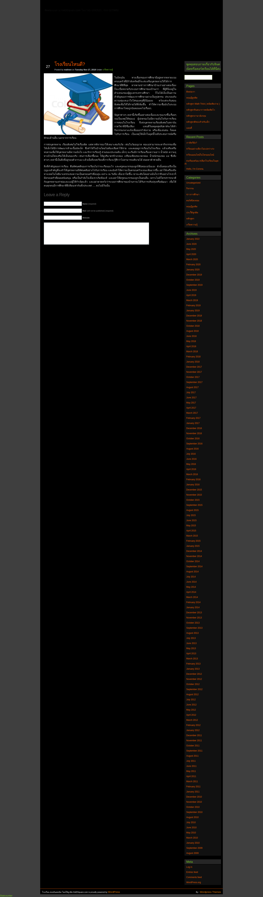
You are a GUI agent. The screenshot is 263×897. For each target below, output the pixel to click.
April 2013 (191, 653)
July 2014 (191, 576)
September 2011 (194, 750)
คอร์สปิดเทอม (192, 200)
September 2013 (194, 628)
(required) (89, 204)
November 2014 (194, 556)
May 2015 (191, 525)
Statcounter (6, 895)
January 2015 (193, 546)
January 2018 (193, 361)
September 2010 (194, 812)
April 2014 (191, 592)
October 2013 (193, 623)
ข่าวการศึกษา (192, 194)
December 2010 (194, 797)
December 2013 (194, 612)
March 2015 (192, 536)
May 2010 (191, 832)
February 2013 (193, 663)
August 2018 (192, 331)
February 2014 (193, 602)
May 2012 (191, 710)
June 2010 (191, 827)
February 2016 (193, 479)
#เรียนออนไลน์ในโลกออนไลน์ (200, 155)
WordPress (114, 892)
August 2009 (192, 853)
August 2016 (192, 448)
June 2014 (191, 582)
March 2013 (192, 658)
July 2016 (191, 454)
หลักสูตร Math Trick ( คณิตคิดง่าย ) (161, 4)
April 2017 (191, 408)
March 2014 (192, 597)
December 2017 (194, 367)
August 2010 (192, 817)
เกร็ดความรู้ (108, 70)
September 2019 (194, 285)
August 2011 (192, 756)
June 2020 (191, 244)
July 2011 (191, 761)
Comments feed (194, 877)
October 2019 (193, 280)
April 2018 (191, 346)
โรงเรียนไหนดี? (69, 64)
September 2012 (194, 689)
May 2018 (191, 341)
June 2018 (191, 336)
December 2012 (194, 674)
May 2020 (191, 249)
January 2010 (193, 843)
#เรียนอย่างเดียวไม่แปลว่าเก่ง (200, 149)
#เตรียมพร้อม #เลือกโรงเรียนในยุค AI (201, 162)
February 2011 (193, 786)
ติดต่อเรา (69, 4)
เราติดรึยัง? (191, 142)
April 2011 (191, 776)
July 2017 (191, 392)
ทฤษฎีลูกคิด (87, 4)
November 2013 (194, 617)
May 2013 (191, 648)
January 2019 (193, 310)
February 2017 (193, 418)
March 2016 (192, 474)
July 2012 (191, 699)
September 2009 (194, 848)
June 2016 (191, 459)
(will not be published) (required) (98, 211)
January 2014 (193, 607)
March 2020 (192, 259)
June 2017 (191, 397)
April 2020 (191, 254)
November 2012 (194, 679)
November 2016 (194, 433)
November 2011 (194, 740)
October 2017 (193, 377)
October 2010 (193, 807)
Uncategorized (193, 183)
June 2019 (191, 290)
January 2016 (193, 484)
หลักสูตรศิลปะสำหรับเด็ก (95, 9)
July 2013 (191, 638)
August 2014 (192, 571)
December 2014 (194, 551)
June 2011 (191, 766)
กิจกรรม (190, 188)
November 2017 (194, 372)
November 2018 (194, 321)
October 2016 (193, 438)
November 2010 (194, 802)
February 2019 (193, 305)
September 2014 (194, 566)
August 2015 (192, 510)
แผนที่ (191, 4)
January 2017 (193, 423)
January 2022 (193, 239)
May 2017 (191, 402)
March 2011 (192, 781)
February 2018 (193, 356)
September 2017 (194, 382)
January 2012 (193, 730)
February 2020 (193, 264)
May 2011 (191, 771)
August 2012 (192, 694)
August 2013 (192, 633)
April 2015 (191, 530)
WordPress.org (193, 882)
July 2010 (191, 822)
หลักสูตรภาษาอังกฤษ (63, 9)
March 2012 (192, 720)
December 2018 (194, 315)
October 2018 (193, 326)
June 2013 (191, 643)
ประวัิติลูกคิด (192, 212)
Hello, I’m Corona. (195, 169)
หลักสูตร (190, 218)
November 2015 (194, 495)
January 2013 (193, 669)
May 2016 (191, 464)
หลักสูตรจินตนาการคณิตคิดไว (118, 4)
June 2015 (191, 520)
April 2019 (191, 295)
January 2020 (193, 269)
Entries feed (192, 872)
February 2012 (193, 725)
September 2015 (194, 505)
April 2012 (191, 715)
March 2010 (192, 837)
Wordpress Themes (210, 892)
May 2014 (191, 587)
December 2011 (194, 735)
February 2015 (193, 541)
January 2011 (193, 791)
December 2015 (194, 489)
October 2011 (193, 745)
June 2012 (191, 704)
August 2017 (192, 387)
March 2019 (192, 300)
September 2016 (194, 443)
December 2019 (194, 274)
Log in (189, 867)
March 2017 (192, 413)
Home (54, 3)
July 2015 (191, 515)
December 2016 (194, 428)
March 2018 (192, 351)
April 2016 (191, 469)
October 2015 (193, 500)
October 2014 (193, 561)
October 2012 (193, 684)
